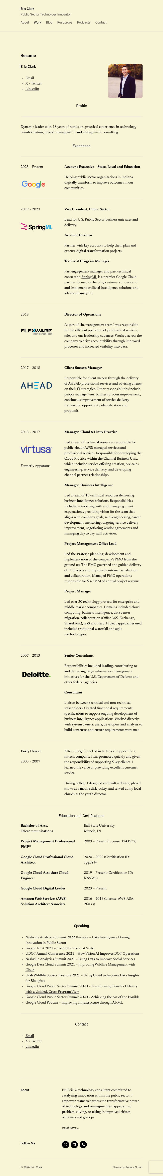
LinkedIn (32, 89)
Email (29, 78)
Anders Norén (133, 1167)
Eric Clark (27, 9)
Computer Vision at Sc (73, 948)
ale (92, 948)
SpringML (89, 277)
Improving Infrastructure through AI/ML (92, 1003)
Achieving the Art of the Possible (115, 997)
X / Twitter (33, 84)
